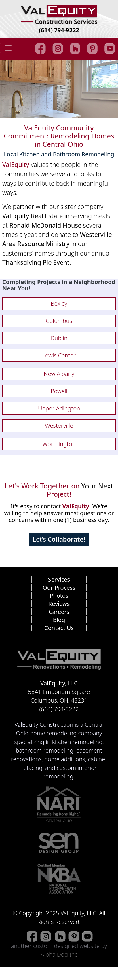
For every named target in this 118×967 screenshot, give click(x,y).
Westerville (59, 425)
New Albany (59, 374)
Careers (59, 612)
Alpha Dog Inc (59, 954)
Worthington (59, 444)
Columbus (59, 321)
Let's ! (59, 539)
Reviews (59, 604)
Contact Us (59, 628)
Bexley (59, 303)
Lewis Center (59, 355)
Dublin (58, 338)
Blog (59, 620)
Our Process (59, 587)
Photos (59, 595)
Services (59, 579)
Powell (59, 391)
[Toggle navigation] (8, 48)
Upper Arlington (59, 408)
